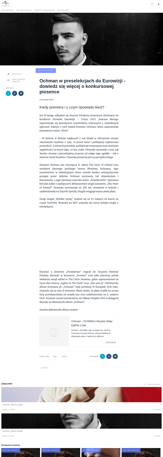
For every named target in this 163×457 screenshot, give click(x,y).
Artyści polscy (24, 10)
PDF (55, 337)
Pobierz (35, 391)
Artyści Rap (63, 10)
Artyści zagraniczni (44, 10)
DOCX (64, 337)
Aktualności (7, 10)
